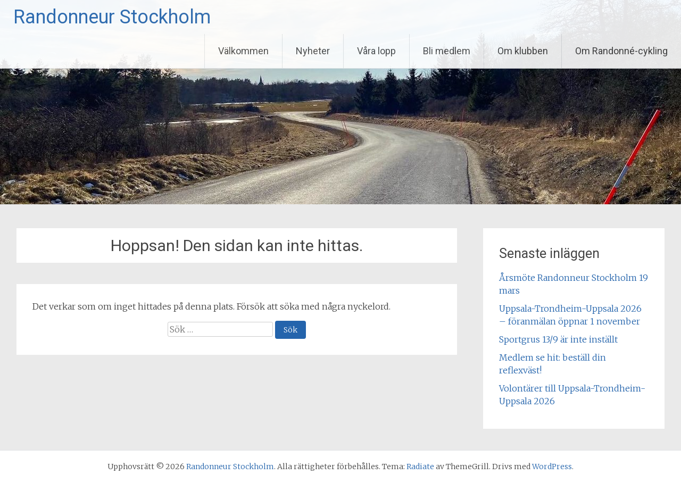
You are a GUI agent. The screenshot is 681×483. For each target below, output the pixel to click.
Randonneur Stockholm (112, 17)
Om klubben (522, 50)
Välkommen (243, 50)
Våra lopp (376, 50)
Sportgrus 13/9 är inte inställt (558, 339)
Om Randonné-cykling (621, 50)
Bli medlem (446, 50)
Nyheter (313, 50)
